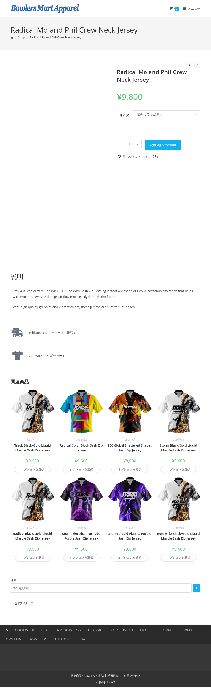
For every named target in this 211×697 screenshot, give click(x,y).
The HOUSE (63, 639)
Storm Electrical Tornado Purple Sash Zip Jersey (81, 536)
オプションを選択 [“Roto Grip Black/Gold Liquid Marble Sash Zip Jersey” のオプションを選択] (178, 557)
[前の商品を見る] (189, 65)
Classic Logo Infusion (110, 630)
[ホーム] (12, 37)
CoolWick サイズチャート (45, 355)
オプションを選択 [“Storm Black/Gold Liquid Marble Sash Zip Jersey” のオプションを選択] (178, 469)
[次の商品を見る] (197, 65)
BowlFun (12, 639)
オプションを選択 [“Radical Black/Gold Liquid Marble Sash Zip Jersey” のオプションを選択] (32, 557)
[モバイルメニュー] (190, 8)
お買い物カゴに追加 (162, 145)
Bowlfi (185, 630)
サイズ (124, 115)
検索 (13, 580)
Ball (85, 639)
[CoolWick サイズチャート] (17, 355)
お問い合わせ (132, 676)
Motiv (146, 630)
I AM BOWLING (67, 630)
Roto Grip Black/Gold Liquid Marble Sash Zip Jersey (178, 536)
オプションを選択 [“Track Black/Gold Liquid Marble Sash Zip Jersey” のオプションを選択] (32, 469)
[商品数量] (129, 144)
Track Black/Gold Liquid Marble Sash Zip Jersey (32, 447)
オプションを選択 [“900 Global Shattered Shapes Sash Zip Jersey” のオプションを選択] (130, 469)
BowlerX (37, 639)
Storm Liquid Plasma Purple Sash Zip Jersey (129, 536)
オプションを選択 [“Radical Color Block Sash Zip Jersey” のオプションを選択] (81, 469)
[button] (137, 156)
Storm (165, 630)
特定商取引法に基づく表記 (87, 676)
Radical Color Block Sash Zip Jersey (81, 447)
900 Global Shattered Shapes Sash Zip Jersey (130, 447)
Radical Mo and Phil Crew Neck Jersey (55, 37)
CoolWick (32, 440)
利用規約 (113, 676)
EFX (44, 630)
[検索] (196, 588)
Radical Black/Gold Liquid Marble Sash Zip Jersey (32, 536)
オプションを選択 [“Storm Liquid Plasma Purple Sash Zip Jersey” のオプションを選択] (130, 557)
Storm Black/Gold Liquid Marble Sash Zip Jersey (178, 447)
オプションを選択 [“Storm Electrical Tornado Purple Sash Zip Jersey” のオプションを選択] (81, 557)
